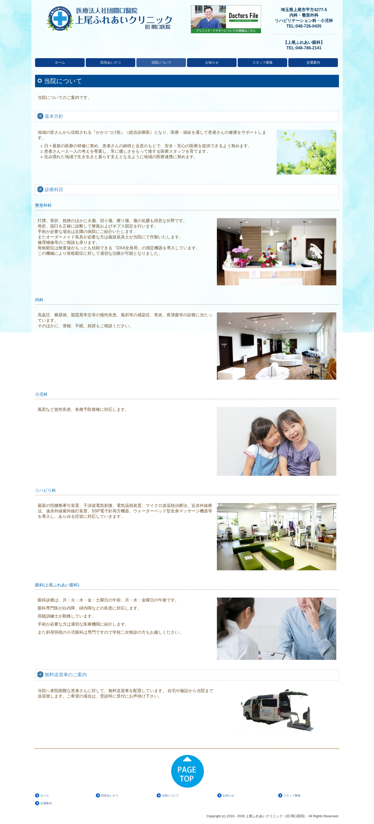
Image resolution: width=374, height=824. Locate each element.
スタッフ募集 (262, 62)
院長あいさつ (111, 62)
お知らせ (212, 62)
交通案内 (313, 62)
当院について (161, 62)
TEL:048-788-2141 (303, 48)
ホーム (60, 62)
